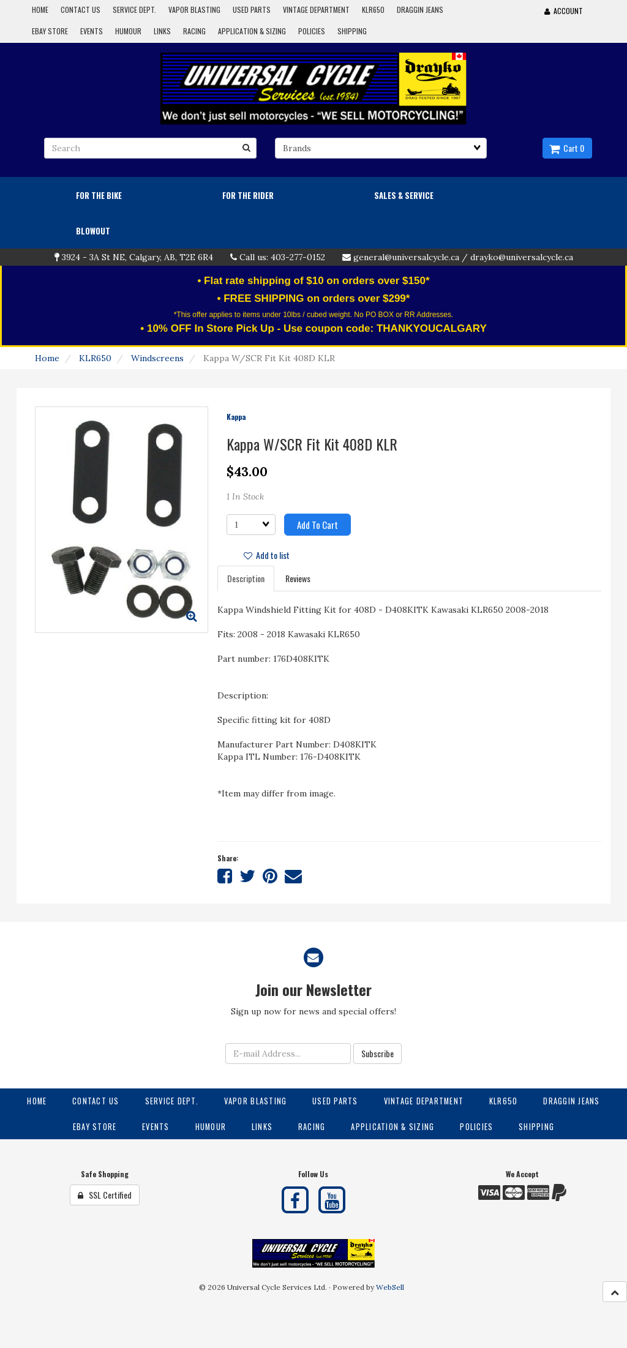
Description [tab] (246, 578)
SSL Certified (105, 1194)
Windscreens (157, 358)
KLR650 (95, 358)
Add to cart (317, 524)
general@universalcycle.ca (406, 257)
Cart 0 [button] (566, 147)
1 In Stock (245, 496)
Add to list (267, 555)
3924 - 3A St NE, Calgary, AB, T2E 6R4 (137, 257)
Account (563, 11)
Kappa (236, 416)
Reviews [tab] (297, 578)
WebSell (390, 1287)
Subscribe (377, 1053)
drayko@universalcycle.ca (521, 257)
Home (47, 358)
